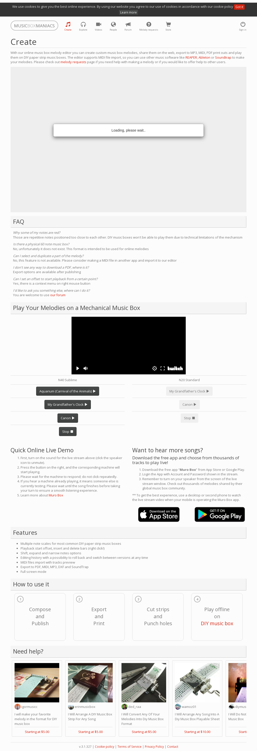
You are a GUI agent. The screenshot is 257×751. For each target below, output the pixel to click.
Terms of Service (129, 746)
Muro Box (56, 495)
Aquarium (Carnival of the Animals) (67, 391)
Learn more (128, 12)
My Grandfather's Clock (68, 404)
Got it (239, 7)
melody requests (73, 62)
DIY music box (217, 623)
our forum (58, 295)
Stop (67, 431)
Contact (172, 746)
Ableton (204, 57)
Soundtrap (223, 57)
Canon (68, 418)
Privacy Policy (154, 746)
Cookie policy (104, 746)
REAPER (191, 57)
